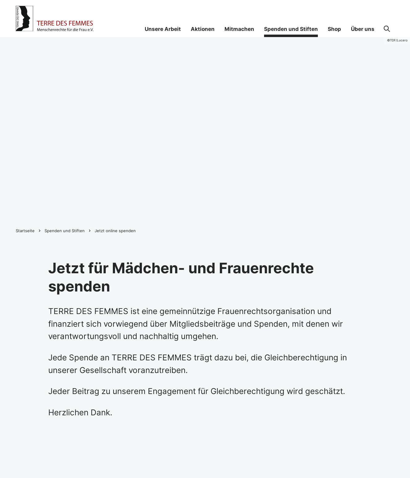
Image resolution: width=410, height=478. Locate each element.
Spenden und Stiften (65, 230)
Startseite (25, 230)
